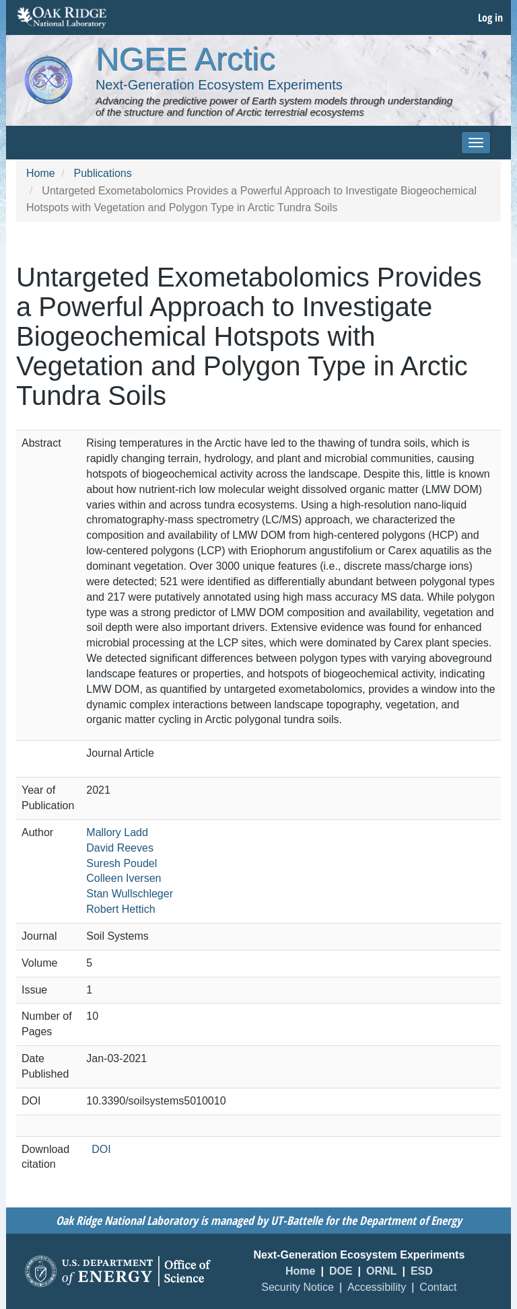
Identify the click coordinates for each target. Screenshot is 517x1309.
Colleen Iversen (123, 878)
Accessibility (376, 1287)
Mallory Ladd (117, 832)
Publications (102, 173)
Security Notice (297, 1287)
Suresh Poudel (121, 863)
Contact (437, 1287)
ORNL (381, 1271)
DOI (101, 1149)
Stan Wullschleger (129, 893)
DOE (341, 1271)
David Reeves (119, 848)
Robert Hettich (120, 909)
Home (40, 173)
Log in (490, 17)
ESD (422, 1271)
